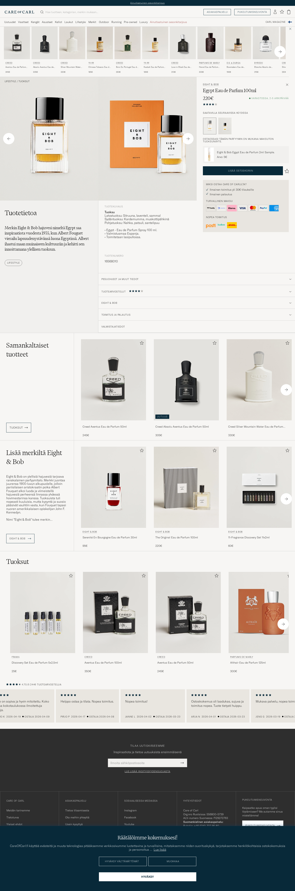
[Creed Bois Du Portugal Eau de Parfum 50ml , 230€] (127, 50)
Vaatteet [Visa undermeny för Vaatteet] (23, 22)
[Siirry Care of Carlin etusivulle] (19, 12)
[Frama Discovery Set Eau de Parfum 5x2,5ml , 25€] (42, 622)
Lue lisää (160, 849)
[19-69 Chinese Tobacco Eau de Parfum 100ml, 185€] (100, 50)
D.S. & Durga (233, 63)
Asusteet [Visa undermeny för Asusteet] (47, 22)
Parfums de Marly (209, 63)
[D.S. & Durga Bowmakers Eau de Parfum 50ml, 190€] (238, 50)
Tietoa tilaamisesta (77, 810)
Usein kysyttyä (74, 824)
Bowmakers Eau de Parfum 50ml (235, 67)
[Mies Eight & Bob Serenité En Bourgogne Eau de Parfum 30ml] (113, 487)
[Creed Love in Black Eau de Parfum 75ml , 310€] (183, 50)
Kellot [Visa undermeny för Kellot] (58, 22)
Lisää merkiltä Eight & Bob (34, 457)
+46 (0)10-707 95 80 (206, 826)
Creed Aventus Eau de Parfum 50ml (105, 426)
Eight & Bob (211, 84)
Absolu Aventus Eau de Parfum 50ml (43, 67)
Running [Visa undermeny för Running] (116, 22)
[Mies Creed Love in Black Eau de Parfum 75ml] (183, 43)
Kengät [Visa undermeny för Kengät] (35, 22)
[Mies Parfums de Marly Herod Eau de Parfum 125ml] (210, 43)
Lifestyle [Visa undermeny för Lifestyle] (80, 22)
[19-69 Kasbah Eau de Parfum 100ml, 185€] (155, 50)
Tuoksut (24, 81)
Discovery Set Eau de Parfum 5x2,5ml (35, 662)
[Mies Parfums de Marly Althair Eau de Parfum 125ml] (261, 612)
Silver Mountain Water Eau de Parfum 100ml (71, 67)
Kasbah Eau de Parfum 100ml (154, 67)
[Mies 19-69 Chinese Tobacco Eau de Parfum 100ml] (100, 43)
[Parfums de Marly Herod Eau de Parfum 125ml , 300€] (210, 50)
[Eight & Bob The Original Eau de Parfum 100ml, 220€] (186, 497)
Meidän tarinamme (18, 810)
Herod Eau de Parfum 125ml (208, 67)
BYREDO (258, 63)
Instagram (130, 810)
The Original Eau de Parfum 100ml (176, 537)
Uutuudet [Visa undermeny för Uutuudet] (10, 22)
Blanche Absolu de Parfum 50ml (262, 67)
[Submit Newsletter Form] (182, 763)
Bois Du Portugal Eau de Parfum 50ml (127, 67)
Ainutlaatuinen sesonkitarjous (147, 2)
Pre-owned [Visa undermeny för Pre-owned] (130, 22)
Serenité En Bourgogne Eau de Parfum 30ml (110, 537)
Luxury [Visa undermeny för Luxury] (143, 22)
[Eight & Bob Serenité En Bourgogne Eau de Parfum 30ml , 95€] (113, 497)
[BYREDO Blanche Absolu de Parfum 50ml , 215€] (266, 50)
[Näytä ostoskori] (289, 12)
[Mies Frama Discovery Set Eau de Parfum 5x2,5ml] (42, 612)
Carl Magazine (276, 22)
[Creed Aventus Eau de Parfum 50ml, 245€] (17, 50)
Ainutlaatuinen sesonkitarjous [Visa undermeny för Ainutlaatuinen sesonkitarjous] (168, 22)
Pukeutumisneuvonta (252, 12)
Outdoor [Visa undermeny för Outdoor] (104, 22)
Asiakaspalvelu (217, 12)
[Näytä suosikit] (282, 12)
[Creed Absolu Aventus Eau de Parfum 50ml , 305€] (44, 50)
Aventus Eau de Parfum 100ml (103, 662)
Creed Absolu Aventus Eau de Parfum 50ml (182, 426)
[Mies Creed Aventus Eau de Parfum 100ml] (115, 612)
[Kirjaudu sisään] (275, 12)
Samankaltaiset (27, 349)
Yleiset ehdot (14, 824)
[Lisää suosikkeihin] (141, 343)
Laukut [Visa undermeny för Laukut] (68, 22)
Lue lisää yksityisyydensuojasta (147, 771)
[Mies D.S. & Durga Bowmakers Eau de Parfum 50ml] (238, 43)
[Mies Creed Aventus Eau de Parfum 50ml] (17, 43)
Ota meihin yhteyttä (77, 817)
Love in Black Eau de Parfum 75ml (180, 67)
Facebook (130, 817)
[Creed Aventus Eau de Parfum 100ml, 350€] (115, 622)
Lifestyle (10, 81)
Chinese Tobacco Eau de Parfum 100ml (99, 67)
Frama (15, 657)
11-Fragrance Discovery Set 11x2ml (249, 537)
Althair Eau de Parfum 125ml (248, 662)
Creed (8, 63)
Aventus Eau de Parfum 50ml (15, 67)
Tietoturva (12, 817)
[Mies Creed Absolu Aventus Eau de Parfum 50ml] (45, 43)
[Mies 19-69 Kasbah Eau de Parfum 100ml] (155, 43)
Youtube (129, 824)
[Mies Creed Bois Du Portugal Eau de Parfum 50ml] (127, 43)
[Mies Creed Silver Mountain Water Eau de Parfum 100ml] (72, 43)
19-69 (91, 63)
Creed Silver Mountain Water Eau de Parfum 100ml (255, 427)
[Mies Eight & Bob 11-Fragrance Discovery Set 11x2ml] (259, 487)
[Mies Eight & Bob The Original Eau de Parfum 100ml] (186, 487)
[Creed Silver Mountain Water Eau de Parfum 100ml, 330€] (72, 50)
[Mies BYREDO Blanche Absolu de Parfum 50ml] (266, 43)
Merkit (92, 22)
